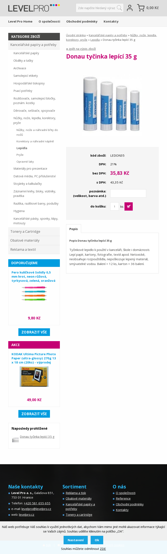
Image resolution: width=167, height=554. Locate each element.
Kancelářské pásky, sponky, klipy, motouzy (35, 221)
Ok (97, 540)
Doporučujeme (24, 263)
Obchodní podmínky (81, 21)
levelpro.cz (26, 514)
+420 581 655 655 (37, 503)
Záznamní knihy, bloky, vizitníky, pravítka (34, 193)
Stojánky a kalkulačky (27, 184)
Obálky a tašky (23, 60)
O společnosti (49, 21)
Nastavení (76, 540)
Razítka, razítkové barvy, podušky (35, 203)
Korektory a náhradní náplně (35, 141)
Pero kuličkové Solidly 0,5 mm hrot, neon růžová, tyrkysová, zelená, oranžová (33, 276)
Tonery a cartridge (79, 514)
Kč (152, 7)
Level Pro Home (20, 21)
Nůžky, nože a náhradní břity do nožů (37, 132)
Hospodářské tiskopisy (29, 83)
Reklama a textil (23, 249)
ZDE (103, 549)
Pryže (20, 155)
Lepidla (95, 40)
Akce (15, 345)
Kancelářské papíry (26, 53)
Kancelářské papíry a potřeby (108, 35)
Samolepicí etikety (25, 76)
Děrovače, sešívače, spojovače (34, 111)
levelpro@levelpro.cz (36, 509)
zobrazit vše (34, 332)
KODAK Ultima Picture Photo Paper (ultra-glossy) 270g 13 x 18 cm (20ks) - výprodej (34, 358)
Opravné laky (25, 161)
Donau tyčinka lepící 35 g (37, 436)
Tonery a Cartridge (25, 231)
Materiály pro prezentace (30, 168)
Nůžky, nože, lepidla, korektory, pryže (34, 120)
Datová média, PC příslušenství (34, 176)
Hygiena (19, 211)
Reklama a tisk (76, 493)
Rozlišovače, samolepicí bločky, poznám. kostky (34, 100)
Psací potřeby (22, 91)
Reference (123, 498)
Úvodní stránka (76, 35)
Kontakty (111, 21)
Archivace (19, 68)
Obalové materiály (24, 240)
